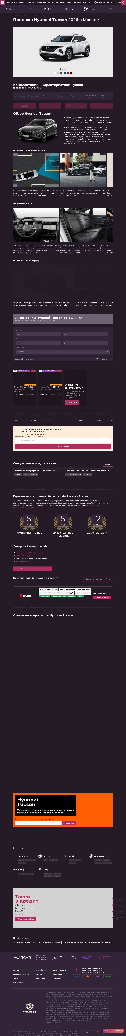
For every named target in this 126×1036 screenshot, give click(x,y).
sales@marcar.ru (22, 575)
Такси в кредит (41, 2)
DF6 (100, 872)
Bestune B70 (48, 885)
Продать (51, 2)
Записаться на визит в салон (25, 581)
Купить (21, 2)
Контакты (86, 2)
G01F (24, 885)
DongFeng (90, 9)
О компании (18, 994)
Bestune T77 (57, 885)
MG (48, 9)
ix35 (98, 426)
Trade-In (69, 2)
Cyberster (55, 872)
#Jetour (18, 484)
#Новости (33, 484)
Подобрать (72, 413)
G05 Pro (30, 885)
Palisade (60, 426)
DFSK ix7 (108, 875)
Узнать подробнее (26, 931)
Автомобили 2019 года (75, 955)
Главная (16, 15)
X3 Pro (75, 872)
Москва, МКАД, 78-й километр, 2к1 (24, 563)
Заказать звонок (63, 455)
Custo (49, 426)
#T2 (25, 484)
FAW (46, 882)
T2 (26, 872)
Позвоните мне (104, 970)
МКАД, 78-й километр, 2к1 (92, 980)
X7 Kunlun (73, 875)
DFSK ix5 (97, 875)
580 (103, 875)
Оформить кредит (102, 609)
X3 (79, 872)
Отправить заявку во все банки (98, 591)
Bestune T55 (47, 888)
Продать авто (87, 970)
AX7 (96, 872)
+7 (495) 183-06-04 (101, 2)
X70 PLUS (32, 872)
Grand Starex (86, 426)
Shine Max (106, 872)
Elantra (107, 426)
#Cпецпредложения (74, 484)
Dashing (21, 872)
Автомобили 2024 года (25, 955)
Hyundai (33, 15)
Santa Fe (72, 426)
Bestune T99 (56, 888)
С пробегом (30, 2)
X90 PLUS (22, 875)
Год (17, 346)
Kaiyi (68, 9)
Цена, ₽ (19, 337)
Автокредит (60, 2)
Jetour (30, 9)
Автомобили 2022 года (99, 955)
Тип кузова (20, 354)
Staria (39, 426)
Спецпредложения (21, 986)
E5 (70, 872)
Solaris (18, 426)
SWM (108, 9)
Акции (107, 472)
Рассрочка (78, 2)
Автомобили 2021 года (50, 955)
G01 (20, 885)
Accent (28, 426)
